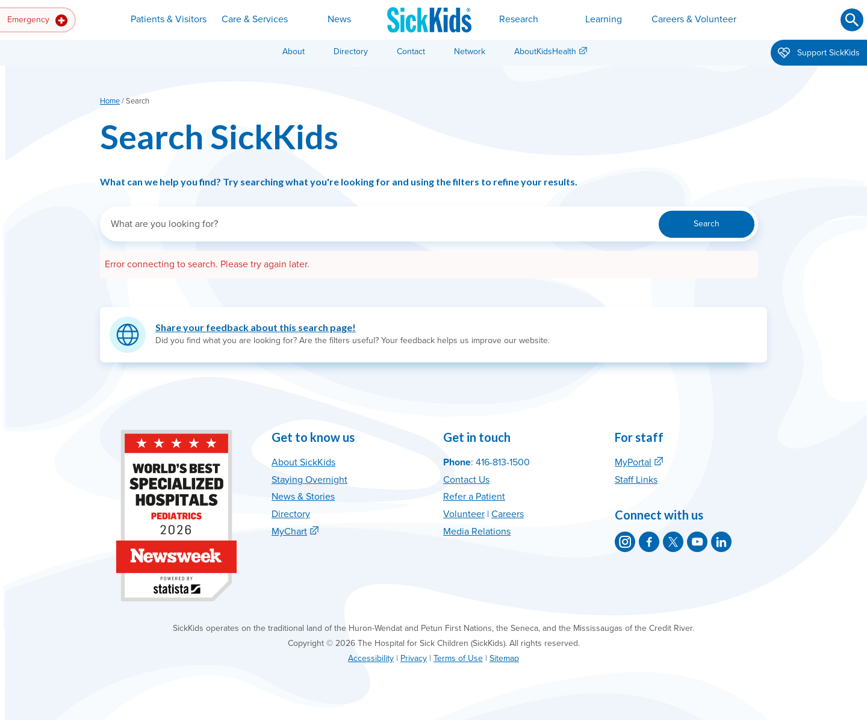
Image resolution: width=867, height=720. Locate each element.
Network (469, 51)
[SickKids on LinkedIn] (721, 542)
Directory (351, 51)
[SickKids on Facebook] (649, 542)
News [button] (339, 19)
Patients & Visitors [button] (169, 19)
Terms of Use (458, 658)
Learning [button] (603, 19)
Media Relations (477, 532)
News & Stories (303, 497)
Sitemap (504, 658)
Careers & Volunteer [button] (693, 19)
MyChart (289, 532)
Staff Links (636, 480)
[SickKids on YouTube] (697, 542)
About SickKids (303, 462)
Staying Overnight (309, 480)
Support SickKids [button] (819, 54)
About (293, 51)
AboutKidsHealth (545, 51)
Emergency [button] (37, 20)
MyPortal (633, 462)
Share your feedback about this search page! (255, 327)
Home (110, 101)
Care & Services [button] (255, 19)
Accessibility (371, 658)
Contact (411, 51)
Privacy (413, 658)
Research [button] (518, 19)
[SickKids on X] (673, 542)
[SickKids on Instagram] (625, 542)
